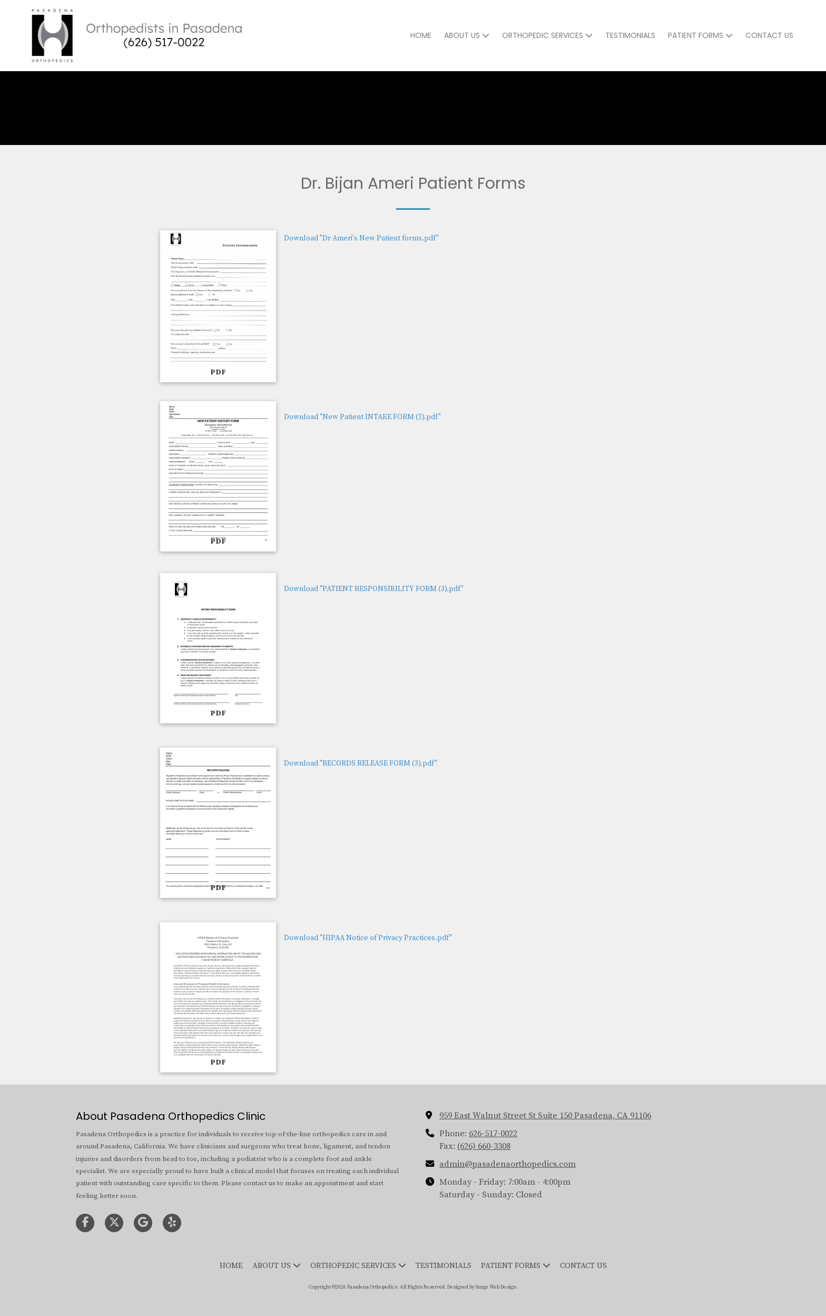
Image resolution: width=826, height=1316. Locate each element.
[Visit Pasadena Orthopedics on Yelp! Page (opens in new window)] (172, 1223)
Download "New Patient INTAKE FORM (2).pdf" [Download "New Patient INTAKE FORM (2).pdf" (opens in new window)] (362, 417)
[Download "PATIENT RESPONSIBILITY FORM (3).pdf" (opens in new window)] (218, 648)
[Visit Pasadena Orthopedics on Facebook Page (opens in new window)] (85, 1223)
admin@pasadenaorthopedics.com (507, 1164)
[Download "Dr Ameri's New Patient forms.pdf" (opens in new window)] (218, 306)
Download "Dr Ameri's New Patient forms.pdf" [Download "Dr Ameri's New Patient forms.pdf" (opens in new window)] (361, 238)
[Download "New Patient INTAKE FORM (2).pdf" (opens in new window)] (218, 476)
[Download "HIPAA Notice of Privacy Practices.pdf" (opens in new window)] (218, 997)
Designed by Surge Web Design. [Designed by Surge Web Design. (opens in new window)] (482, 1287)
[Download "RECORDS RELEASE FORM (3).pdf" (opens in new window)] (218, 823)
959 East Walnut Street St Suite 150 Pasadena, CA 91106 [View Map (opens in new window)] (545, 1115)
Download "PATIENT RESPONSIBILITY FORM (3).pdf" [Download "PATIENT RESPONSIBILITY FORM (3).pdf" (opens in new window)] (374, 589)
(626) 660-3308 (483, 1146)
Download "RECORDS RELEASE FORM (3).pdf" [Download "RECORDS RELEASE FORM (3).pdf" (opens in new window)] (360, 763)
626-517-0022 (493, 1133)
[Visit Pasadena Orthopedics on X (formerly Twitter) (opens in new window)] (114, 1223)
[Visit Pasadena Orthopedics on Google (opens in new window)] (143, 1223)
